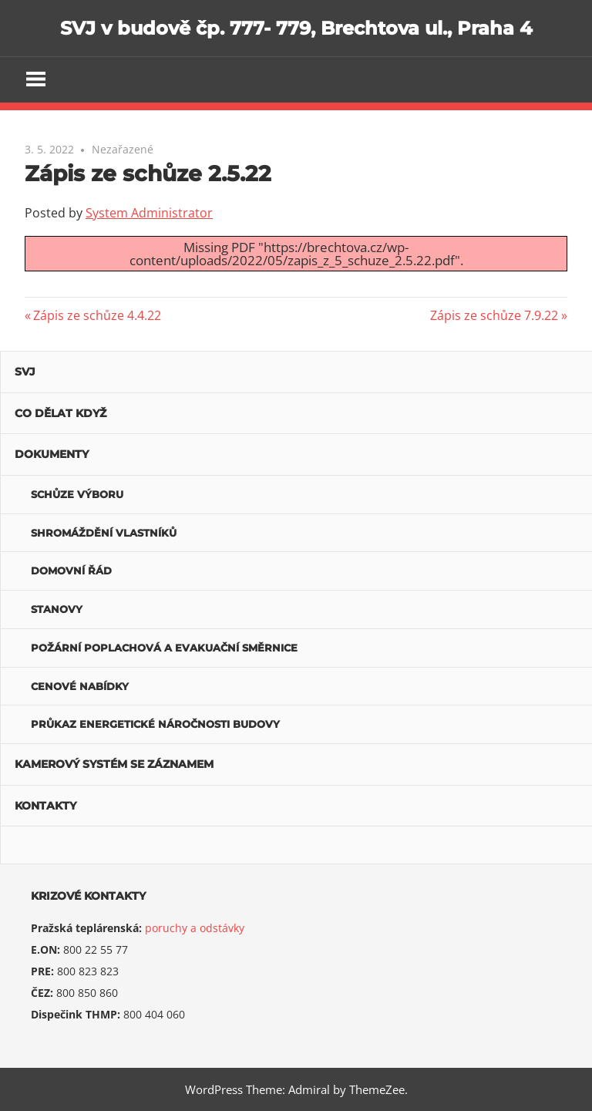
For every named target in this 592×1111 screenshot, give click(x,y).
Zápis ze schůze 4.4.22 (96, 315)
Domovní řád (71, 570)
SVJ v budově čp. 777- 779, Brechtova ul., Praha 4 (296, 28)
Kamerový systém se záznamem (114, 764)
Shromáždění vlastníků (104, 533)
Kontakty (45, 806)
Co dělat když (60, 413)
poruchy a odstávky (194, 928)
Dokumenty (52, 454)
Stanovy (56, 609)
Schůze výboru (77, 494)
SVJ (25, 372)
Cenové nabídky (80, 686)
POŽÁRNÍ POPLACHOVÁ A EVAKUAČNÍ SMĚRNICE (164, 647)
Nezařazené (122, 149)
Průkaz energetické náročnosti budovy (155, 724)
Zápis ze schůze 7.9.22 (494, 315)
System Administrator (149, 212)
